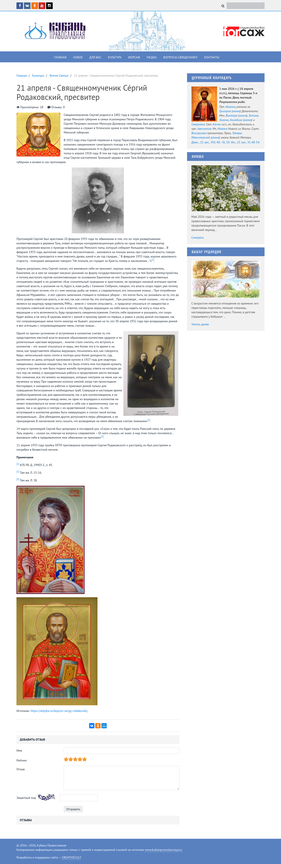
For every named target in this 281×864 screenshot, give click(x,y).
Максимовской (200, 137)
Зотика (253, 115)
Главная (60, 57)
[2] (148, 419)
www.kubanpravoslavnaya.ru (163, 850)
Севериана (198, 124)
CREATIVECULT (71, 857)
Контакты (211, 57)
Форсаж (134, 57)
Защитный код (26, 797)
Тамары (237, 133)
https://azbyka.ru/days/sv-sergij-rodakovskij (59, 711)
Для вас (95, 57)
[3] (102, 436)
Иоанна (230, 107)
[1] (152, 259)
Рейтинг (21, 760)
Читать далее (200, 324)
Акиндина (236, 120)
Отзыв (20, 769)
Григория (225, 111)
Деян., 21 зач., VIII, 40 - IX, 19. (210, 142)
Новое (78, 57)
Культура (114, 57)
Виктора (231, 115)
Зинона (224, 120)
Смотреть (197, 237)
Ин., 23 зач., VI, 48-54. (245, 142)
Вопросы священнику (180, 57)
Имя (19, 750)
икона (236, 111)
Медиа (152, 57)
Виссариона (198, 133)
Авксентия (204, 129)
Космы (217, 124)
